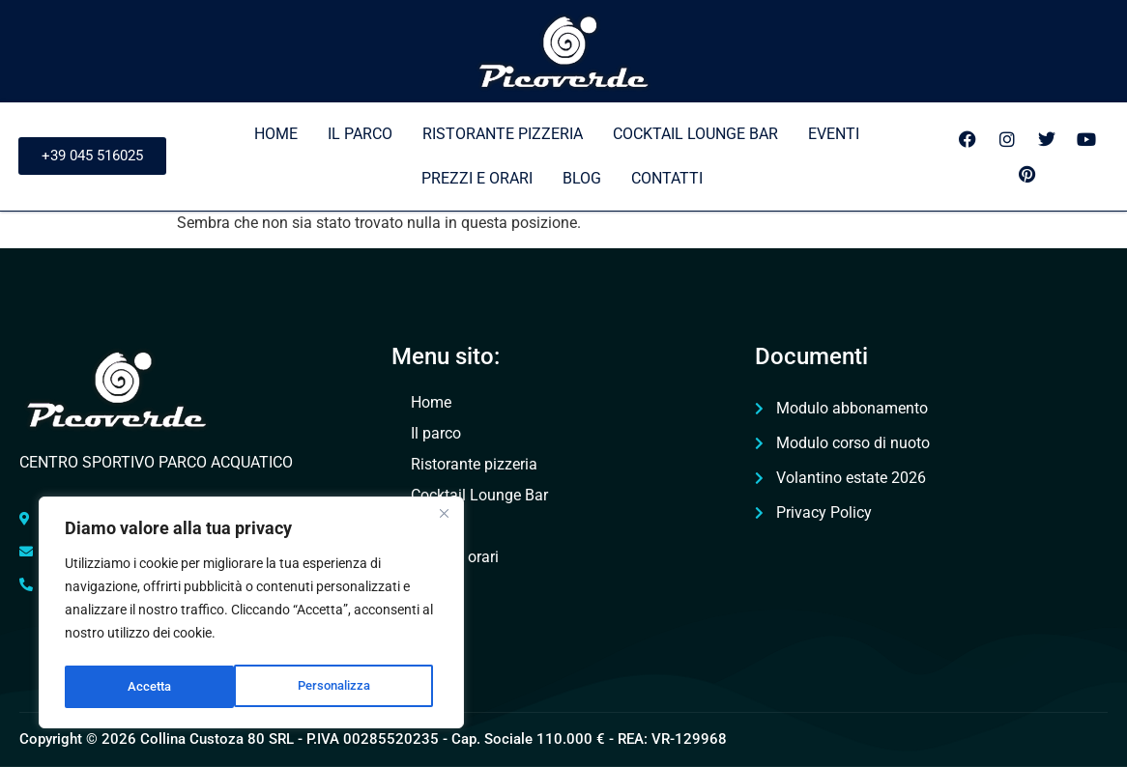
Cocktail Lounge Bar (695, 134)
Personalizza (165, 687)
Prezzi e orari (477, 178)
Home (276, 134)
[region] (251, 615)
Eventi (833, 134)
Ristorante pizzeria (502, 134)
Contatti (667, 178)
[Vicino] (443, 518)
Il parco (360, 134)
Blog (582, 178)
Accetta (355, 687)
